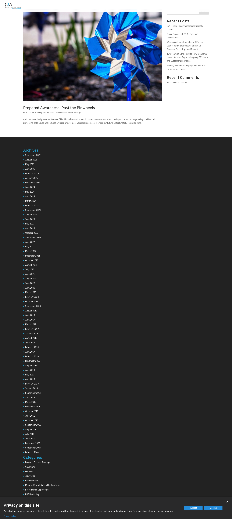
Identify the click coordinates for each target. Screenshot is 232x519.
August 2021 (31, 265)
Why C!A (196, 6)
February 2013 (32, 383)
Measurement (31, 480)
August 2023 (31, 214)
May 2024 (29, 191)
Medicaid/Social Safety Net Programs (42, 485)
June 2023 (30, 219)
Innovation (30, 476)
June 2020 (30, 283)
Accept (193, 508)
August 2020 (31, 278)
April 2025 (30, 169)
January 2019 (31, 333)
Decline (213, 508)
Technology (178, 6)
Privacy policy (10, 516)
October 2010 (31, 420)
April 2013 (30, 379)
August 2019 (31, 310)
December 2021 (32, 255)
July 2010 (29, 434)
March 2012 (30, 402)
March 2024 (30, 201)
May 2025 (29, 164)
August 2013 (31, 365)
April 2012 (30, 397)
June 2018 (30, 342)
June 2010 (30, 438)
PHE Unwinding (32, 494)
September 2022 (33, 237)
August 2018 (31, 338)
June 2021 (30, 274)
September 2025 (33, 155)
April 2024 (30, 196)
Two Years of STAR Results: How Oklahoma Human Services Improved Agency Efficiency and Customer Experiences (187, 57)
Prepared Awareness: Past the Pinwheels (59, 107)
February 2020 (32, 297)
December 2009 (32, 443)
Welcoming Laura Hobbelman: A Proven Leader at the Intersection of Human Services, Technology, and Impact (185, 46)
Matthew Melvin (33, 112)
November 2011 (32, 406)
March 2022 (30, 251)
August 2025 (31, 159)
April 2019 (30, 319)
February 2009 (32, 452)
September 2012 (33, 393)
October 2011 (31, 411)
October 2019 (31, 301)
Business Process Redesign (68, 112)
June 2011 (30, 415)
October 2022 (31, 233)
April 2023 (30, 228)
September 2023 (33, 210)
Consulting (159, 6)
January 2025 (31, 178)
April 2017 (30, 352)
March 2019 (30, 324)
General (29, 471)
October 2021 (31, 260)
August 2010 (31, 429)
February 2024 (32, 205)
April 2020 (30, 288)
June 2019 (30, 315)
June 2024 (30, 187)
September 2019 (33, 306)
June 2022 (30, 242)
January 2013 (31, 388)
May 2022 (29, 246)
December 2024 (32, 182)
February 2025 (32, 173)
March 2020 (30, 292)
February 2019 (32, 329)
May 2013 (29, 374)
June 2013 (30, 370)
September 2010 (33, 425)
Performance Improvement (37, 489)
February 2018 (32, 347)
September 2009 (33, 447)
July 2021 (29, 269)
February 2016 (32, 356)
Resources (213, 6)
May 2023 (29, 223)
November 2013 (32, 361)
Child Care (30, 467)
